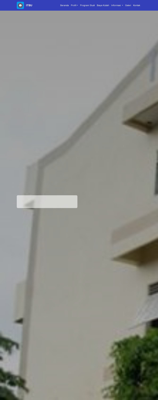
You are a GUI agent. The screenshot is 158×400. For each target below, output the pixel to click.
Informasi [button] (116, 5)
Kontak (136, 5)
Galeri (128, 5)
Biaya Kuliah (103, 5)
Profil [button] (73, 5)
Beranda (64, 5)
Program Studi (87, 5)
